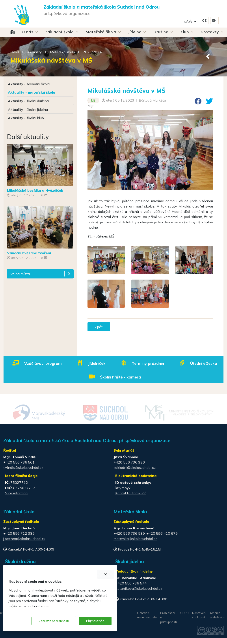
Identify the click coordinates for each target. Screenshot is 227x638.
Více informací (16, 493)
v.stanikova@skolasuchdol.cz (138, 588)
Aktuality (34, 52)
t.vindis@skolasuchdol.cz (23, 467)
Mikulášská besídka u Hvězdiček (35, 190)
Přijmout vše (95, 621)
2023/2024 (92, 52)
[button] (190, 20)
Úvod (14, 52)
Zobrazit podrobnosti (54, 621)
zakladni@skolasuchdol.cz (135, 467)
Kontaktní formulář (130, 493)
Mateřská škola (62, 52)
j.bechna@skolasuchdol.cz (24, 538)
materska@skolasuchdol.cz (135, 538)
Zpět (99, 327)
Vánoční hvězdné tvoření (29, 253)
